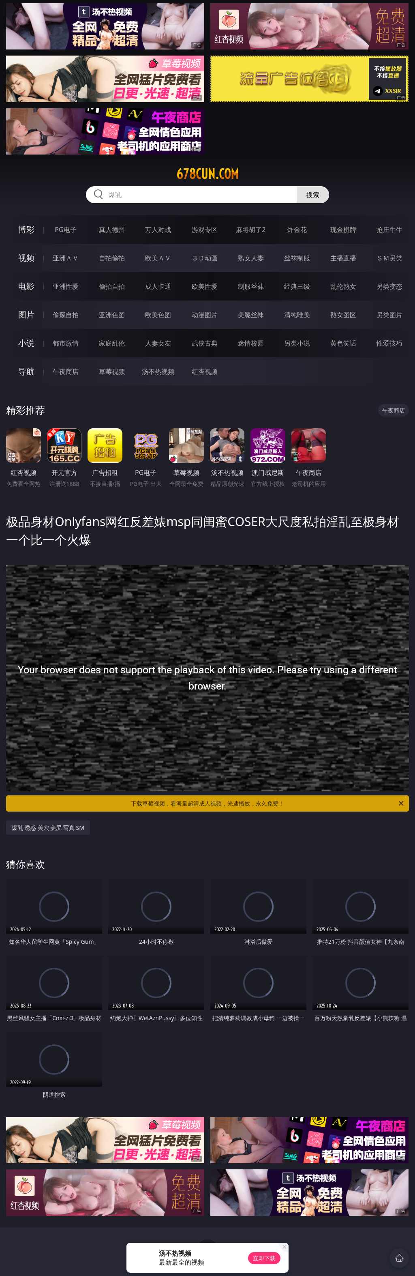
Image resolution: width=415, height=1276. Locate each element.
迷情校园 (251, 343)
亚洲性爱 (66, 286)
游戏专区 (205, 229)
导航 (26, 371)
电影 (26, 286)
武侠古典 (205, 343)
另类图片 (389, 314)
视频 (26, 257)
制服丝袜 (251, 286)
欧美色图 (158, 314)
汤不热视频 (158, 371)
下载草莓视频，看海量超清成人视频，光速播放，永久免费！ (268, 803)
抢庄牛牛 (389, 229)
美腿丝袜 (251, 314)
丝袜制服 (297, 257)
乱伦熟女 (343, 286)
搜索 (312, 194)
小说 (26, 342)
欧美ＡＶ (158, 257)
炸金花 (297, 229)
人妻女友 (158, 343)
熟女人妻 (251, 257)
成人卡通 (158, 286)
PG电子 (65, 229)
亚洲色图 (112, 314)
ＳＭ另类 (389, 257)
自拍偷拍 (112, 257)
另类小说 (297, 343)
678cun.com (207, 174)
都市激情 (66, 343)
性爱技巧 (389, 343)
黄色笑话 (343, 343)
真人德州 (112, 229)
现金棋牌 (343, 229)
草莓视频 (112, 371)
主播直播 (343, 257)
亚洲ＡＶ (66, 257)
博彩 (26, 229)
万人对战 (158, 229)
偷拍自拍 (112, 286)
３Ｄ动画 (205, 257)
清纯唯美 (297, 314)
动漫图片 (205, 314)
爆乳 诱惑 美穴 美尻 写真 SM (48, 827)
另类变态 (389, 286)
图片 (26, 314)
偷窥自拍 (66, 314)
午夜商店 (66, 371)
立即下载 (264, 1258)
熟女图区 (343, 314)
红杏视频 (205, 371)
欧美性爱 (205, 286)
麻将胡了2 (250, 229)
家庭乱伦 (112, 343)
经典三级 (297, 286)
